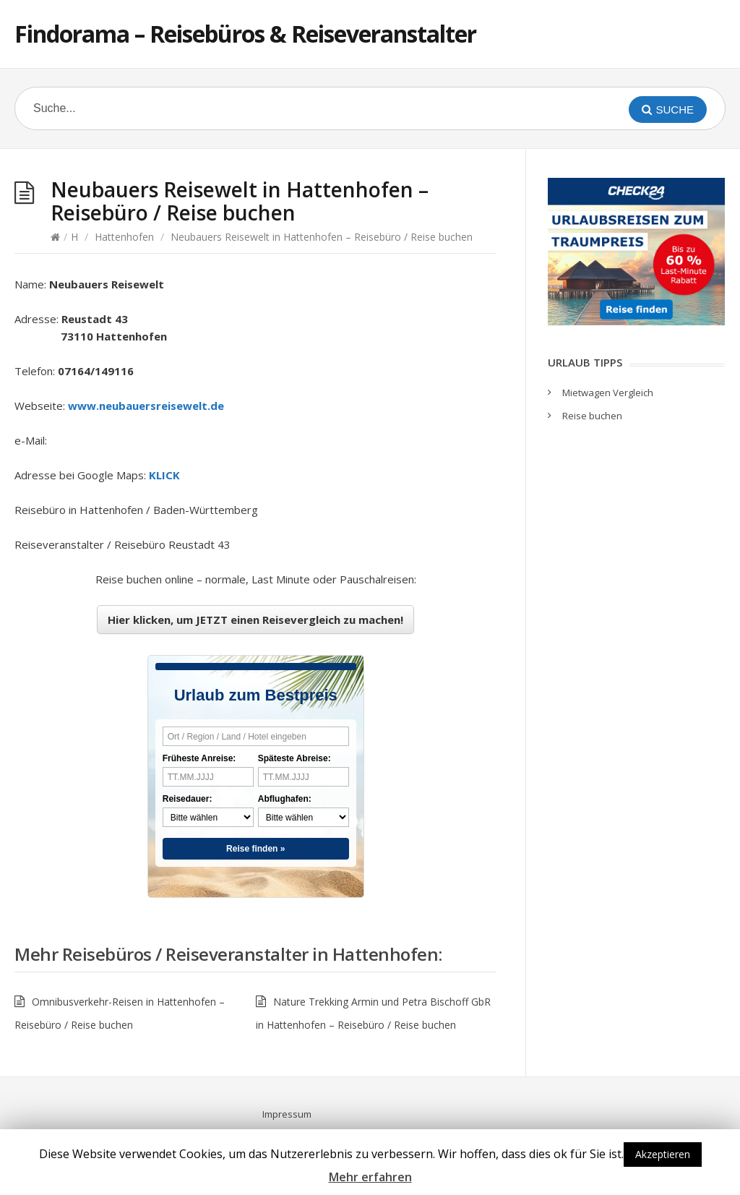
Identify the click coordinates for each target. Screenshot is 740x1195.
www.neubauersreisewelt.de (146, 405)
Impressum (286, 1114)
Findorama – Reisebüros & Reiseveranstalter (245, 33)
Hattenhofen (124, 237)
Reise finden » (255, 849)
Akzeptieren (662, 1154)
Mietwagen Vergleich (607, 392)
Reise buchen (592, 415)
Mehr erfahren (370, 1177)
